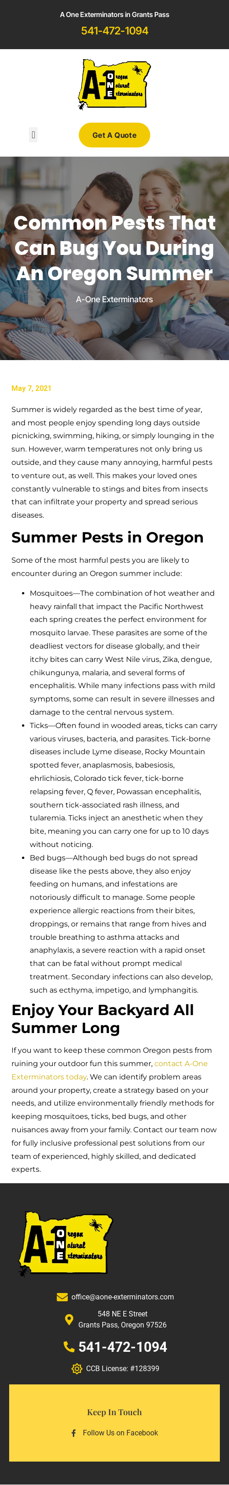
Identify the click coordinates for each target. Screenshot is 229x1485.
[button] (33, 134)
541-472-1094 (114, 30)
